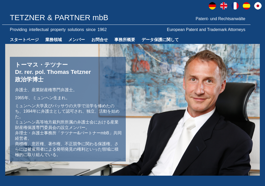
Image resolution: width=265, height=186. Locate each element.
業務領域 (53, 39)
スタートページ (24, 39)
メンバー (76, 39)
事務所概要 (124, 39)
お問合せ (99, 39)
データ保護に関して (160, 39)
